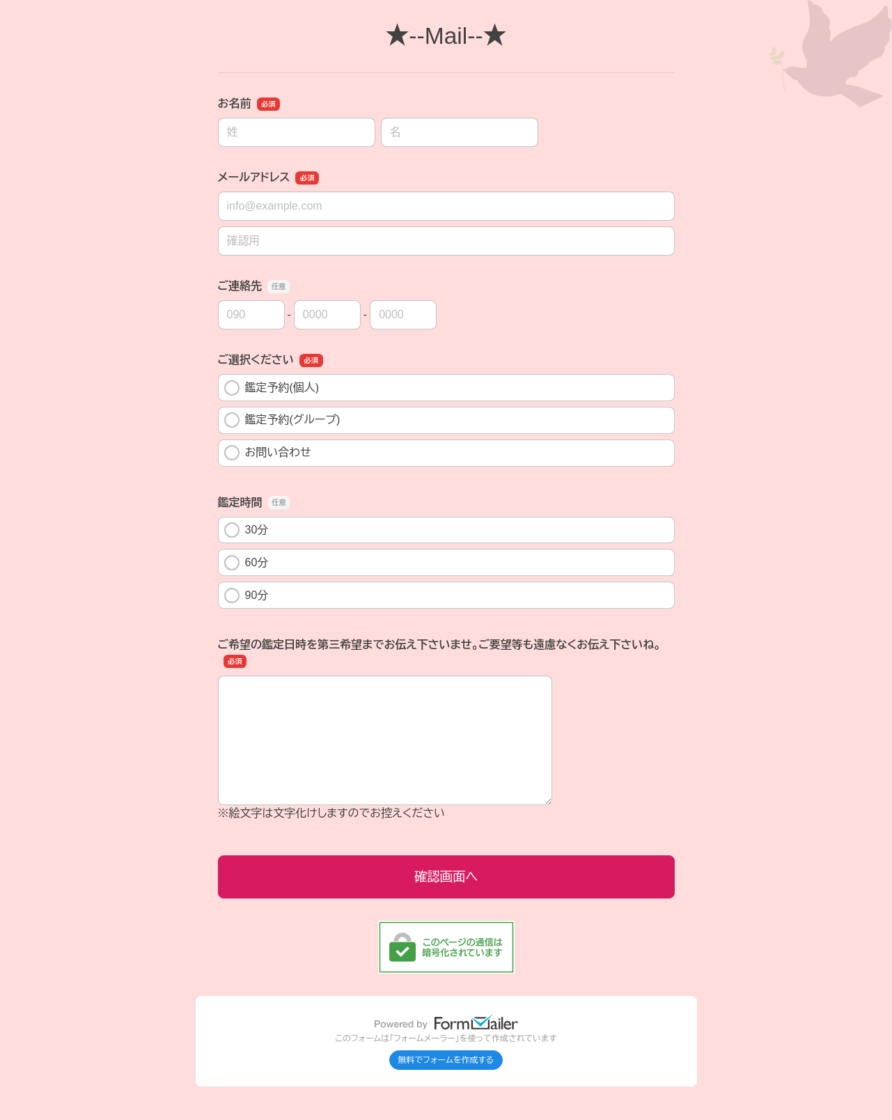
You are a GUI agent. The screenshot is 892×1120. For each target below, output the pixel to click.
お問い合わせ (267, 452)
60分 (246, 562)
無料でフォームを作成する (446, 1060)
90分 (246, 595)
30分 (246, 530)
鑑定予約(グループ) (282, 420)
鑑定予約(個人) (272, 388)
